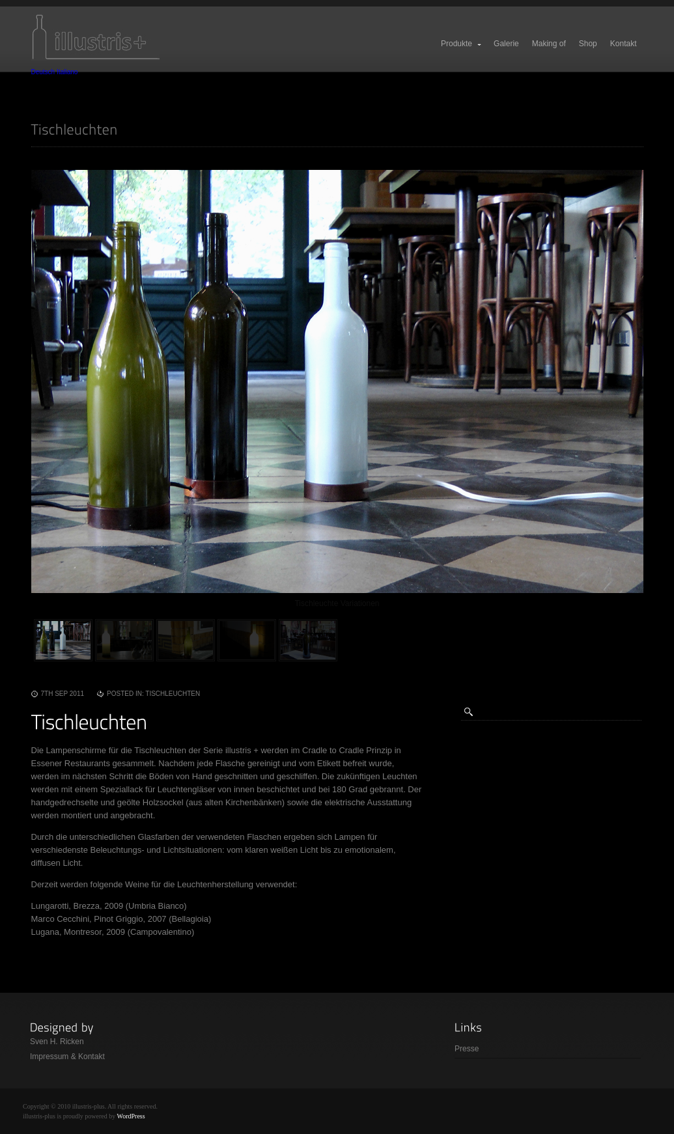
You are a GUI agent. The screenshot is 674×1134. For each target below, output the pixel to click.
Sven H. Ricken (57, 1041)
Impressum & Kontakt (67, 1056)
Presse (467, 1048)
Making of (549, 43)
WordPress (131, 1116)
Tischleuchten (172, 693)
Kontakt (623, 43)
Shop (588, 43)
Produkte (462, 43)
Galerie (506, 43)
